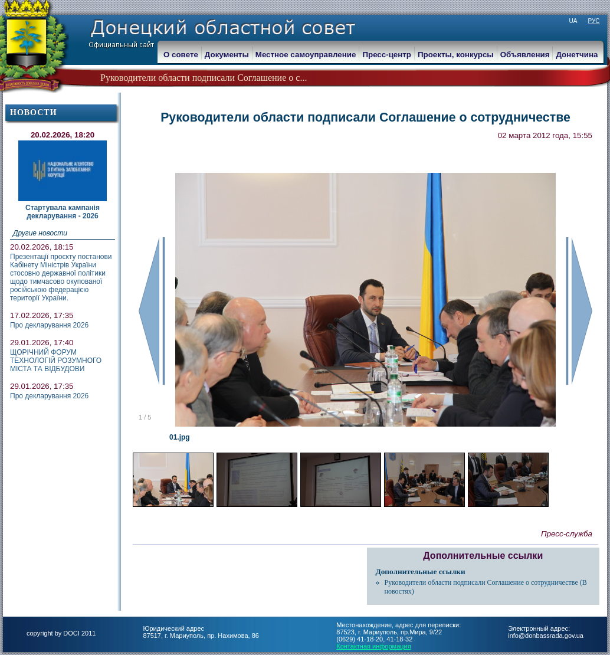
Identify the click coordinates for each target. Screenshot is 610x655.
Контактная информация (373, 646)
